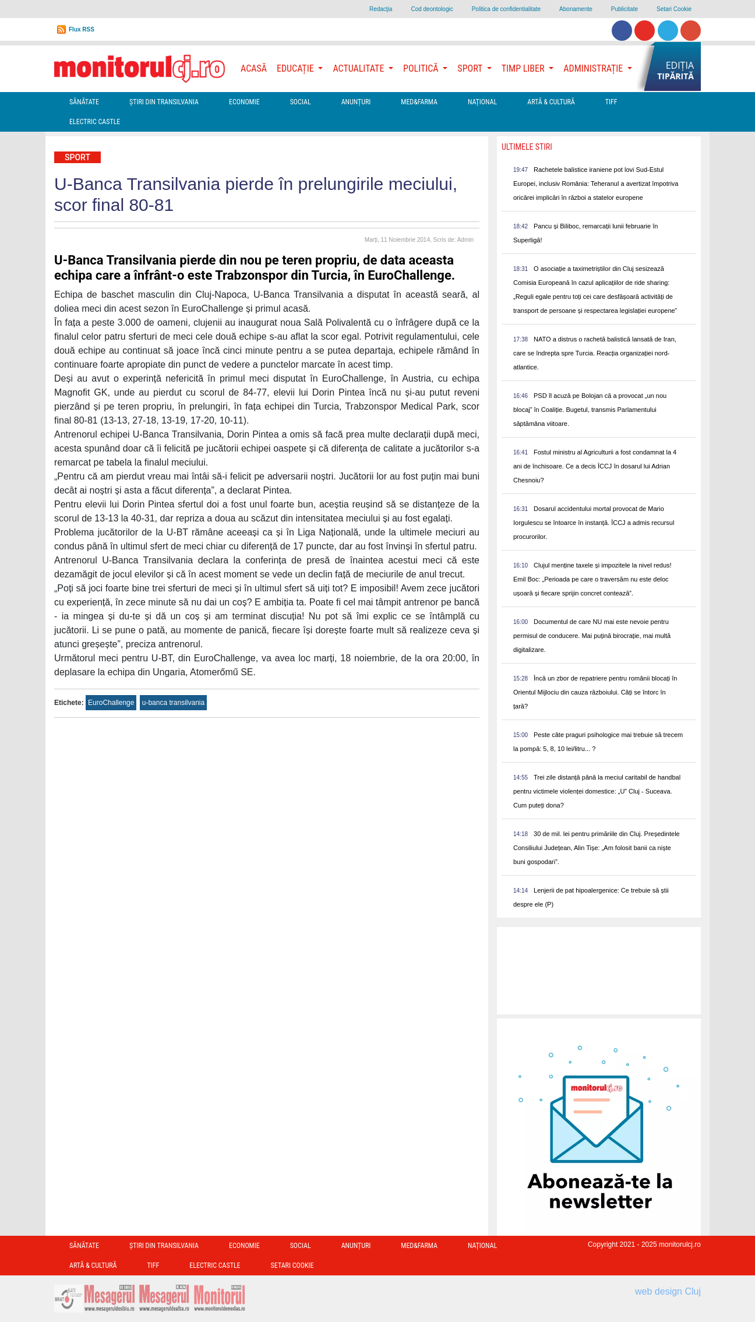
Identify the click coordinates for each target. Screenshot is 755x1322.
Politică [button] (421, 68)
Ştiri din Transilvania (164, 102)
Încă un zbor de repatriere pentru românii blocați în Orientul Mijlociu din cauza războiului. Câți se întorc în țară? (595, 692)
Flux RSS (81, 29)
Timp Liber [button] (524, 68)
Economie (244, 102)
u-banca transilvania (173, 703)
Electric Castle (94, 122)
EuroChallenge (111, 703)
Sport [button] (470, 68)
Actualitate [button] (359, 68)
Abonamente (575, 9)
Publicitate (624, 9)
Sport (77, 157)
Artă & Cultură (550, 102)
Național (482, 102)
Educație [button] (296, 68)
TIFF (611, 102)
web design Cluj (668, 1291)
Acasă (254, 68)
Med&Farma (419, 102)
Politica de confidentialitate (506, 9)
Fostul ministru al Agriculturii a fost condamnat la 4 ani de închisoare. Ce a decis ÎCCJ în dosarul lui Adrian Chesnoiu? (594, 466)
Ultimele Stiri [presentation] (527, 146)
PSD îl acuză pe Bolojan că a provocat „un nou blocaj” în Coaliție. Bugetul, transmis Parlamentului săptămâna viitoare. (589, 409)
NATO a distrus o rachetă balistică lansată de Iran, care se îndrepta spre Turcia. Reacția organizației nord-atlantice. (594, 353)
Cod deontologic (432, 9)
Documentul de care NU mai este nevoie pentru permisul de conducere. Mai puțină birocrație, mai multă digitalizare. (592, 635)
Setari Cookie (674, 9)
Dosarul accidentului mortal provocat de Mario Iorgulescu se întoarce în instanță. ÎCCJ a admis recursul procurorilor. (593, 522)
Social (300, 102)
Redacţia (380, 9)
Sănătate (84, 102)
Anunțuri (356, 102)
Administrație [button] (594, 68)
